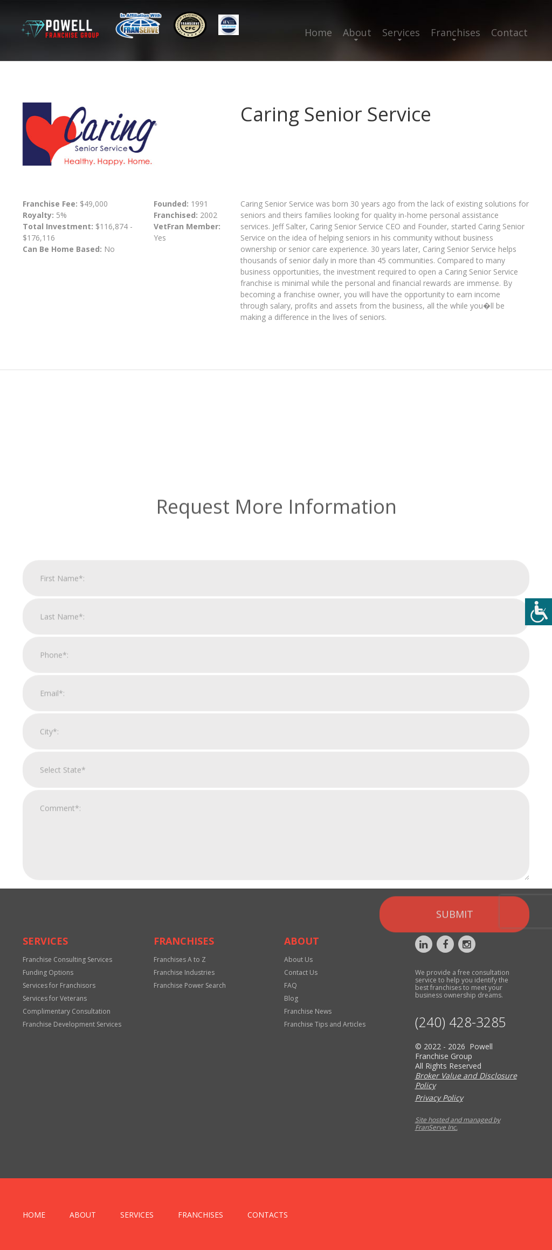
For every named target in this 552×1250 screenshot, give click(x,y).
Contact (509, 32)
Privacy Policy (439, 1097)
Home (318, 32)
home (34, 1215)
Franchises (455, 32)
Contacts (267, 1215)
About (357, 32)
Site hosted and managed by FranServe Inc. (457, 1123)
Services (401, 32)
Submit (454, 1071)
